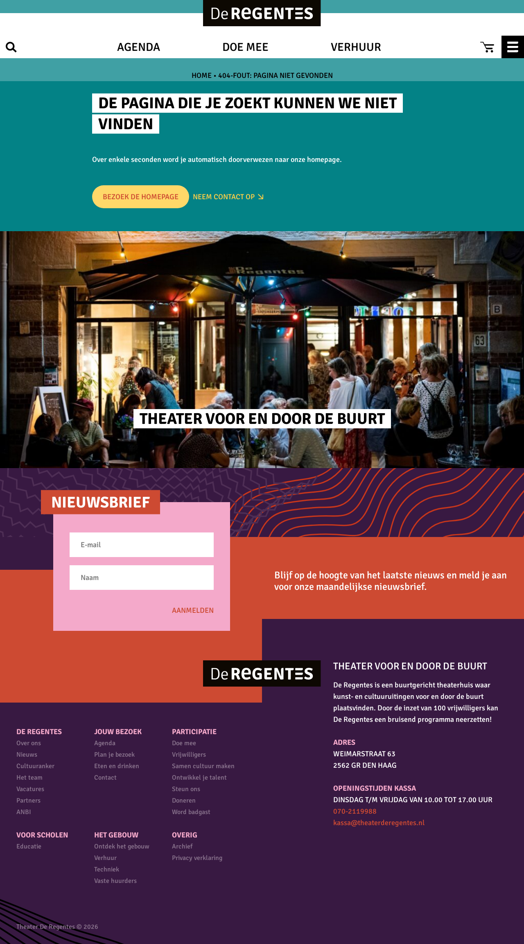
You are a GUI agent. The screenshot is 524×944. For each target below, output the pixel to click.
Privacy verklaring (197, 858)
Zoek (11, 47)
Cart (487, 47)
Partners (28, 800)
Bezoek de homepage (140, 196)
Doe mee (245, 47)
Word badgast (191, 812)
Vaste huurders (115, 881)
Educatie (28, 846)
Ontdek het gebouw (121, 846)
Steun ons (186, 789)
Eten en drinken (116, 766)
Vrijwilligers (189, 755)
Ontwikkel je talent (199, 777)
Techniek (106, 869)
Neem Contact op (224, 196)
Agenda (138, 47)
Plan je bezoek (114, 755)
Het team (29, 777)
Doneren (184, 800)
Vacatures (30, 789)
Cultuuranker (35, 766)
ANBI (23, 812)
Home (202, 75)
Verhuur (356, 47)
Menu (512, 47)
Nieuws (26, 755)
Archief (182, 846)
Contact (105, 777)
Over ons (28, 743)
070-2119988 (355, 811)
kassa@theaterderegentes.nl (379, 822)
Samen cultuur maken (203, 766)
